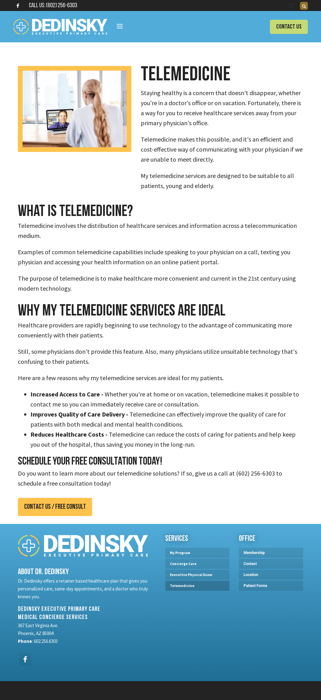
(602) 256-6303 (61, 6)
